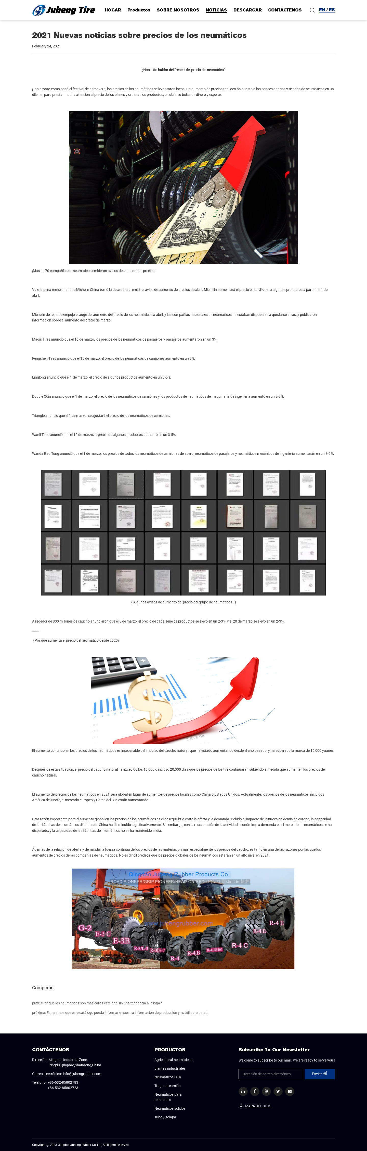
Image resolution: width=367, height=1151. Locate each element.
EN (322, 9)
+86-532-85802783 (63, 1082)
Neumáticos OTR (167, 1077)
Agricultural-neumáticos (173, 1060)
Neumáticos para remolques (168, 1097)
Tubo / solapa (165, 1117)
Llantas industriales (170, 1068)
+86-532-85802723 (63, 1088)
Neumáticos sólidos (170, 1108)
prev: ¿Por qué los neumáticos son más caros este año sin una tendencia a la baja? (97, 1003)
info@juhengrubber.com (82, 1074)
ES (332, 9)
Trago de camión (167, 1086)
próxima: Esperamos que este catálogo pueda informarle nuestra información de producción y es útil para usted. (120, 1013)
